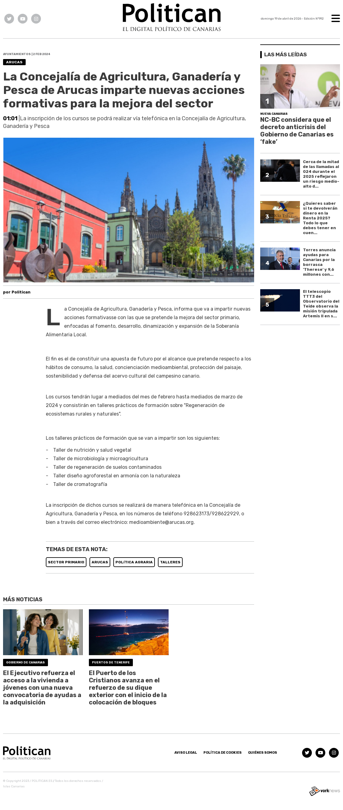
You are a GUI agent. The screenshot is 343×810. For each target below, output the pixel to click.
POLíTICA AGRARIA (134, 562)
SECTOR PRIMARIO (66, 562)
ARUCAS (100, 562)
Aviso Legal (185, 753)
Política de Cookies (222, 753)
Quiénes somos (262, 753)
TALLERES (170, 562)
